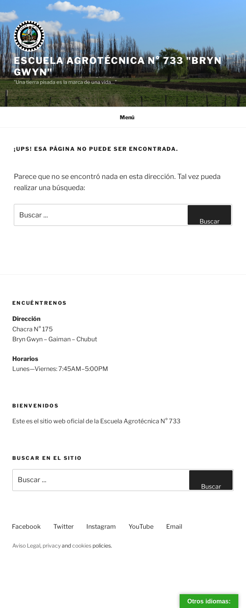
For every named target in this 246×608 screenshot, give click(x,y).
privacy (52, 545)
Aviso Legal (26, 545)
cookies (81, 545)
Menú (123, 117)
